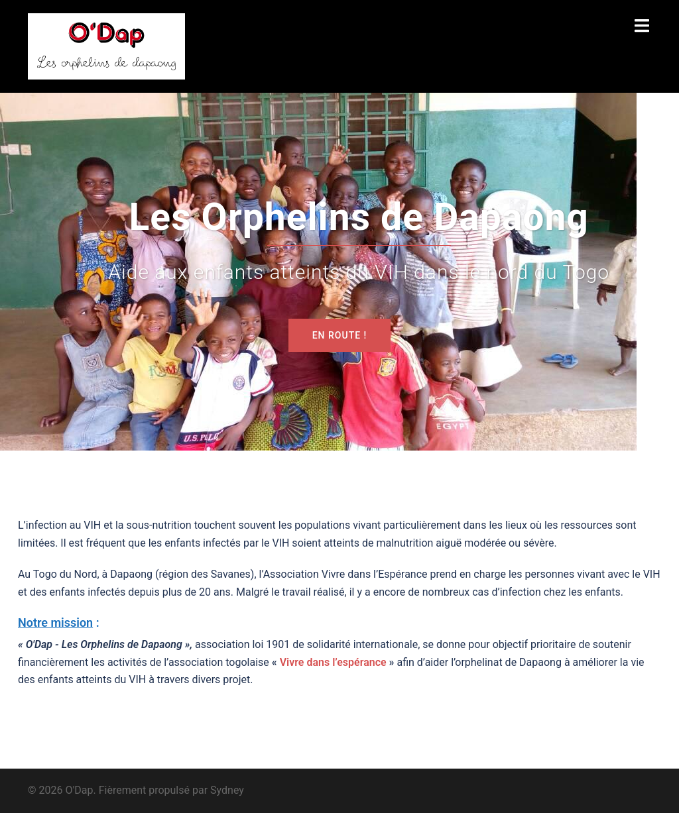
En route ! (339, 335)
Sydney (227, 790)
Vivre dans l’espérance (333, 662)
